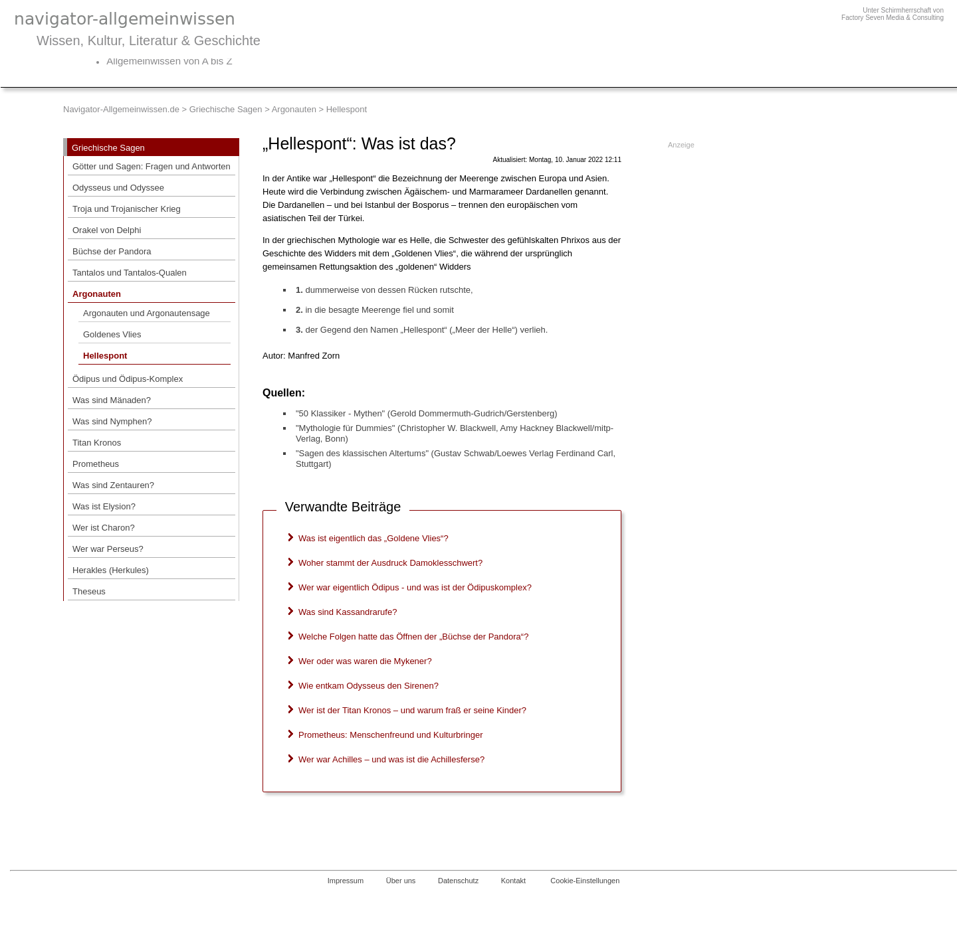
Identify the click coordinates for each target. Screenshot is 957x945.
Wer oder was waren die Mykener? (365, 661)
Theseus (89, 591)
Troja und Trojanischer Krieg (126, 209)
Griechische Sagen (226, 109)
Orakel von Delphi (106, 230)
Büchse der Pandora (112, 251)
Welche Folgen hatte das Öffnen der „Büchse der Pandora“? (413, 637)
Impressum (346, 881)
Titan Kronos (96, 443)
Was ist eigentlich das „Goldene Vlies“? (373, 538)
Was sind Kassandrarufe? (347, 612)
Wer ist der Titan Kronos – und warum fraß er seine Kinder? (412, 710)
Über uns (401, 881)
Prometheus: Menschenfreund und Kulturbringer (390, 735)
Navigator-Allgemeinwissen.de (121, 109)
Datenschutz (458, 881)
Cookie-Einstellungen (584, 881)
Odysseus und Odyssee (118, 188)
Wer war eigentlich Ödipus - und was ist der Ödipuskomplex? (415, 587)
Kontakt (513, 881)
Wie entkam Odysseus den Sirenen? (368, 686)
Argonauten (294, 109)
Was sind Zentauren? (113, 485)
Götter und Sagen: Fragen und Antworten (151, 166)
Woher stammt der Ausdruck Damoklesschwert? (390, 563)
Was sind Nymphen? (112, 421)
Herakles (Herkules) (110, 570)
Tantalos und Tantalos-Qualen (129, 273)
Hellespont (105, 356)
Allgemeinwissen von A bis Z (169, 60)
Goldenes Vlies (112, 334)
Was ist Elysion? (104, 506)
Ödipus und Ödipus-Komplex (127, 379)
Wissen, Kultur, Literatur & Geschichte (149, 40)
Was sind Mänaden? (111, 400)
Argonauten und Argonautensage (146, 313)
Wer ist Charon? (103, 528)
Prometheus (95, 464)
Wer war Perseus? (108, 549)
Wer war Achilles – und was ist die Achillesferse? (391, 759)
